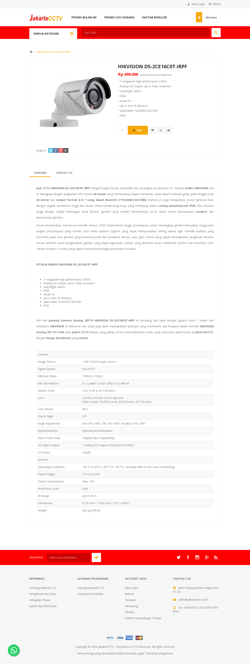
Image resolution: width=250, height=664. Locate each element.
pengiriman (165, 74)
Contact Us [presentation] (64, 173)
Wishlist (130, 612)
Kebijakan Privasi (40, 600)
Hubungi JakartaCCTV (90, 588)
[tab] (40, 173)
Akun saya (131, 588)
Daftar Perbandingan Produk (143, 618)
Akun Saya (198, 4)
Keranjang (131, 606)
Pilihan (216, 4)
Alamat (129, 594)
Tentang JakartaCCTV (42, 588)
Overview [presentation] (40, 173)
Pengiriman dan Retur (43, 594)
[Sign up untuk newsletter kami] (68, 557)
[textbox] (146, 32)
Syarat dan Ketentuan (43, 606)
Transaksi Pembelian (90, 594)
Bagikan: (41, 150)
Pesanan (130, 600)
